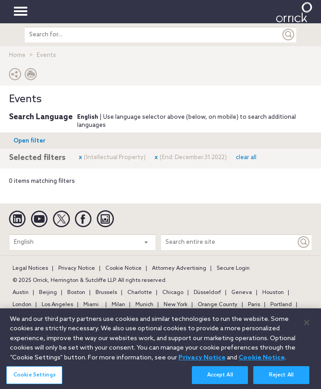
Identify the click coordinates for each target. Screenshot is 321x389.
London (22, 305)
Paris (254, 305)
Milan (118, 305)
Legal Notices (30, 268)
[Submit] (289, 34)
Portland (281, 305)
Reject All (281, 378)
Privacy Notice (76, 268)
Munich (144, 305)
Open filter (29, 141)
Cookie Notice (123, 268)
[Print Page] (31, 76)
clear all (246, 157)
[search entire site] (153, 34)
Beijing (48, 293)
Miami (91, 305)
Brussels (106, 293)
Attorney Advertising (179, 268)
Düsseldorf (207, 293)
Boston (76, 293)
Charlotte (139, 293)
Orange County (218, 305)
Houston (273, 293)
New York (175, 305)
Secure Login (233, 268)
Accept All (220, 378)
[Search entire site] (228, 242)
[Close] (307, 326)
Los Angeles (57, 305)
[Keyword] (304, 242)
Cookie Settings (34, 378)
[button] (15, 76)
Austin (21, 293)
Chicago (172, 293)
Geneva (241, 293)
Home (17, 55)
